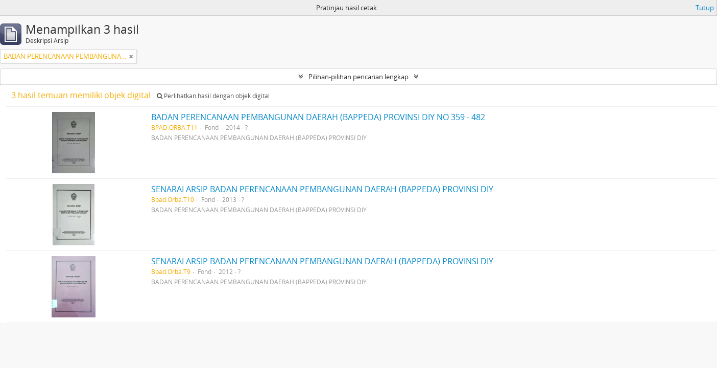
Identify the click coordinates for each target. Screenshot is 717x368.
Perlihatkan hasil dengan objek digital (213, 95)
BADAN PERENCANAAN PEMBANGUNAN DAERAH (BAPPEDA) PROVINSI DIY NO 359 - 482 (318, 117)
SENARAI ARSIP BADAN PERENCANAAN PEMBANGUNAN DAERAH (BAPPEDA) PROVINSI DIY (322, 189)
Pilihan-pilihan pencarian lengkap (358, 76)
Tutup (705, 7)
